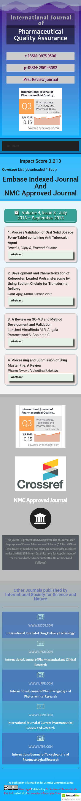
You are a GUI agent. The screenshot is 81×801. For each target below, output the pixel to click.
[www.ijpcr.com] (40, 643)
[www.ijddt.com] (40, 617)
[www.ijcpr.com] (40, 706)
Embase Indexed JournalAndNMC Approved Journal (41, 186)
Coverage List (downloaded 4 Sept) (29, 170)
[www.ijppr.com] (40, 675)
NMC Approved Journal (40, 500)
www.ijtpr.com (40, 747)
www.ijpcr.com (41, 652)
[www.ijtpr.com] (40, 738)
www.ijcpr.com (41, 715)
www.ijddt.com (40, 626)
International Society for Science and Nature (52, 793)
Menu (13, 145)
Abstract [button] (17, 254)
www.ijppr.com (41, 684)
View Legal (24, 789)
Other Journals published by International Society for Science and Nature (40, 594)
